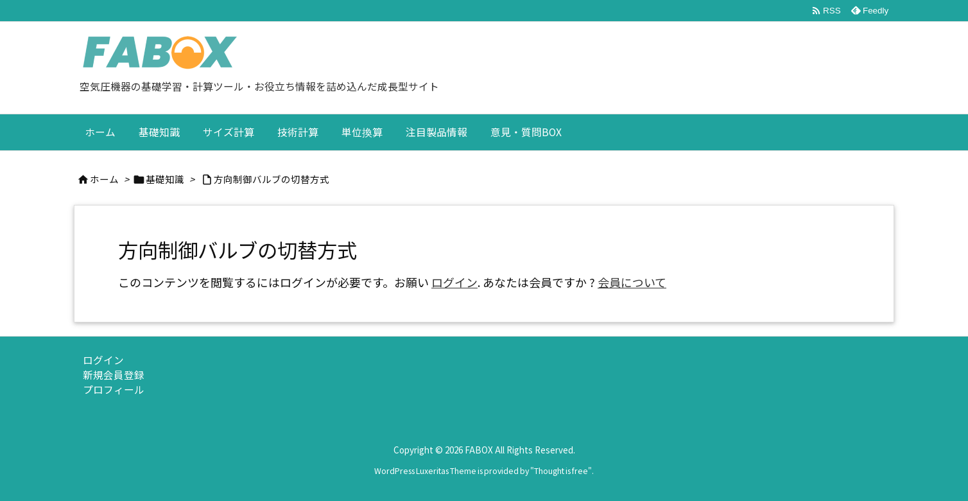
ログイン (454, 282)
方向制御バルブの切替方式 (271, 179)
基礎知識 (165, 179)
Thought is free (561, 471)
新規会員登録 (113, 374)
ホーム (104, 179)
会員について (632, 282)
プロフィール (113, 389)
